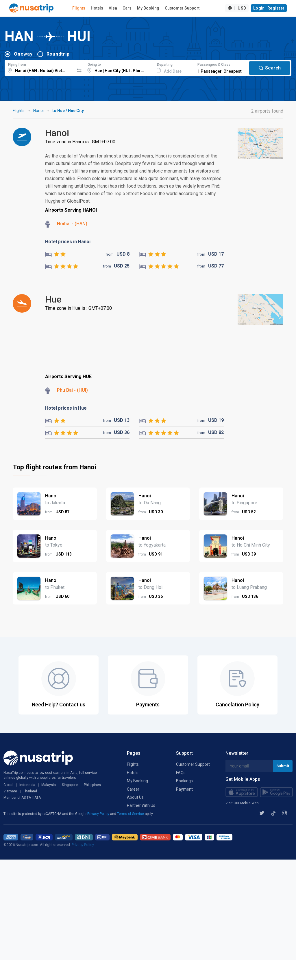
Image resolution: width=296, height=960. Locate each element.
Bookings (184, 780)
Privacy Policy (98, 814)
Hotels (97, 8)
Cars (127, 8)
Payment (184, 789)
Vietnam (10, 791)
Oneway (23, 54)
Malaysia (48, 785)
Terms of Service (131, 814)
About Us (135, 797)
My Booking (148, 8)
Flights (78, 8)
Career (133, 789)
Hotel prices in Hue (66, 408)
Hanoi (38, 110)
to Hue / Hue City (68, 110)
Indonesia (27, 785)
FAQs (181, 772)
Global (8, 785)
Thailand (30, 791)
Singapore (70, 785)
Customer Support (182, 8)
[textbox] (39, 67)
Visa (113, 8)
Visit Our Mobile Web (241, 803)
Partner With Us (141, 805)
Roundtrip (58, 54)
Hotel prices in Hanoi (67, 241)
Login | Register (268, 8)
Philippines (92, 785)
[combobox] (39, 67)
